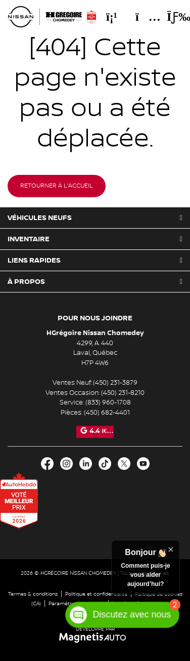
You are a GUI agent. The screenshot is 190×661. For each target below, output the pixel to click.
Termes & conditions (33, 594)
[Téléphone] (111, 17)
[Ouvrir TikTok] (105, 463)
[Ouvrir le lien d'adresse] (95, 353)
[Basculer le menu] (170, 17)
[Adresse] (143, 17)
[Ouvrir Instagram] (66, 463)
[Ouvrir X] (124, 463)
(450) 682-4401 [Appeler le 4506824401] (107, 413)
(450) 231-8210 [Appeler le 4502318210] (123, 393)
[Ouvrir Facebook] (47, 463)
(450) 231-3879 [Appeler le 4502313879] (115, 383)
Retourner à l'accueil (56, 186)
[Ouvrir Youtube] (143, 463)
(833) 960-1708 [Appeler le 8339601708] (108, 402)
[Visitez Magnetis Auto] (95, 637)
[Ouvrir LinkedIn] (85, 463)
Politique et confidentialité (96, 594)
